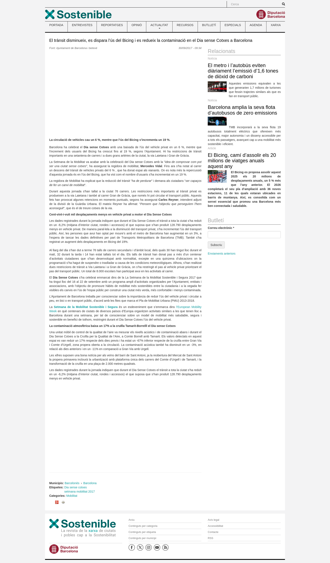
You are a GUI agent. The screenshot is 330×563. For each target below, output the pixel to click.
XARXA (276, 25)
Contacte (213, 532)
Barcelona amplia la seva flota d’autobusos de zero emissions (242, 109)
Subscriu (216, 245)
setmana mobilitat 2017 (79, 491)
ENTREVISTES (82, 25)
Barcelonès (72, 483)
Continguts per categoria (143, 526)
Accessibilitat (215, 526)
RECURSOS (185, 25)
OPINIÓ (137, 25)
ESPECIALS (233, 25)
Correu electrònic (221, 228)
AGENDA (256, 25)
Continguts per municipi (142, 538)
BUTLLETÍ (209, 25)
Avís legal (213, 519)
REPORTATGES (112, 25)
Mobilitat (71, 495)
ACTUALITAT (159, 26)
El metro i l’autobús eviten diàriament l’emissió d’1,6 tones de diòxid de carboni (243, 70)
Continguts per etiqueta (142, 532)
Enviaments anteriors (222, 253)
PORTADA (56, 25)
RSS (210, 538)
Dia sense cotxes (75, 487)
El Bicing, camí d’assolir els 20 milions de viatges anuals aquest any (242, 160)
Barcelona (90, 483)
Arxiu (132, 519)
